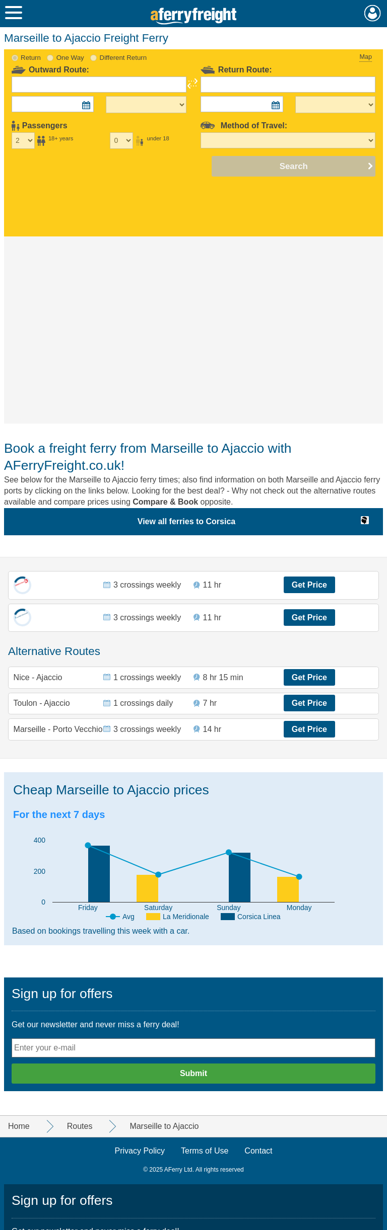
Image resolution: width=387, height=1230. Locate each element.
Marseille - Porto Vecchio (58, 729)
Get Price (309, 585)
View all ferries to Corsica (186, 521)
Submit (193, 1073)
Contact (258, 1150)
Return (31, 57)
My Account (372, 13)
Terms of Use (204, 1150)
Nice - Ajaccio (38, 677)
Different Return (123, 57)
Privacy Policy (140, 1150)
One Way (70, 57)
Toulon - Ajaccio (42, 703)
